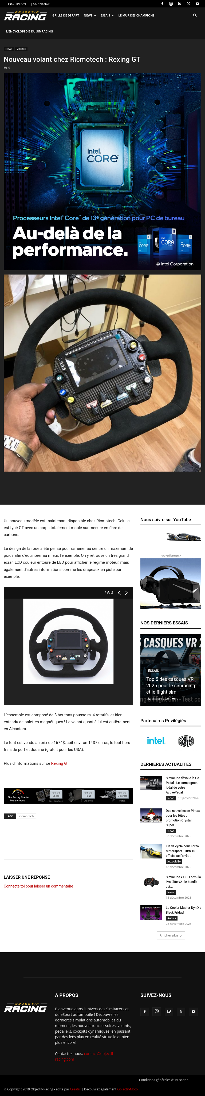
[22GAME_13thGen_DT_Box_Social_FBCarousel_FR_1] (102, 171)
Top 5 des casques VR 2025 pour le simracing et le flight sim (170, 685)
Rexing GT (60, 763)
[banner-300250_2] (170, 583)
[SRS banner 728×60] (68, 796)
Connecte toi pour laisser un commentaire (38, 886)
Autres (171, 920)
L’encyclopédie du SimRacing (29, 31)
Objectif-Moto (127, 1091)
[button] (194, 15)
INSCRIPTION (17, 4)
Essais (107, 15)
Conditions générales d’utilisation (163, 1081)
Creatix (75, 1091)
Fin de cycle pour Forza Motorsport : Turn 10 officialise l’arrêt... (182, 851)
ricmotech (26, 816)
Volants (21, 49)
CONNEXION (41, 4)
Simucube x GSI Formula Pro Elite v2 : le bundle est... (183, 883)
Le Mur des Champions (136, 15)
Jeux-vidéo (174, 862)
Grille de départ (65, 15)
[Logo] (27, 15)
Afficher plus (171, 937)
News (90, 15)
